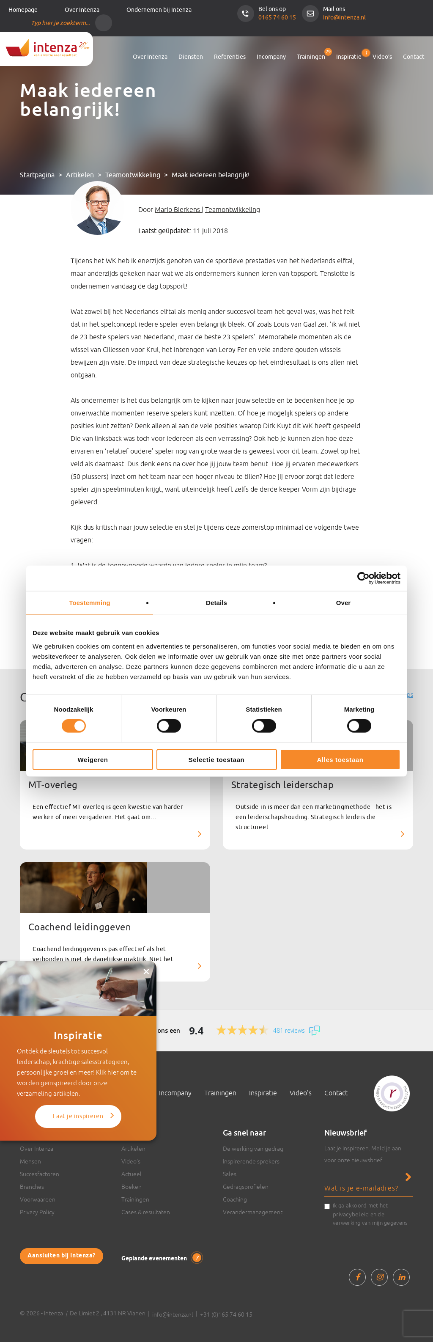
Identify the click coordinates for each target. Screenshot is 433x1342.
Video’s (382, 56)
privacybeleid (351, 1214)
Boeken (131, 1187)
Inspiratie (349, 55)
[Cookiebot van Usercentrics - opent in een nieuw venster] (363, 578)
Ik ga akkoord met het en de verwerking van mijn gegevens (370, 1214)
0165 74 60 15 (277, 17)
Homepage (23, 10)
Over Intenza (82, 10)
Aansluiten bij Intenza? (61, 1256)
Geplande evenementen (161, 1258)
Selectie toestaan (217, 759)
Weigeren (92, 759)
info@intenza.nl (344, 17)
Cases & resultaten (145, 1212)
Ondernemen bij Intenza (159, 10)
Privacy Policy (37, 1212)
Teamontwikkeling (132, 175)
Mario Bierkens (178, 209)
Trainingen (311, 56)
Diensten (190, 56)
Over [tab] (343, 602)
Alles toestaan (340, 759)
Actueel (131, 1174)
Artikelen (80, 175)
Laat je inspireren (78, 1116)
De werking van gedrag (253, 1149)
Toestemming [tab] (89, 602)
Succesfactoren (39, 1174)
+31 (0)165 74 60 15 (226, 1314)
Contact (414, 56)
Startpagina (37, 175)
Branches (32, 1187)
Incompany (271, 56)
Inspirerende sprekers (251, 1161)
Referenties (230, 56)
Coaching (235, 1199)
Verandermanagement (252, 1212)
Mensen (30, 1161)
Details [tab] (216, 602)
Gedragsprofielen (246, 1187)
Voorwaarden (37, 1199)
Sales (229, 1174)
